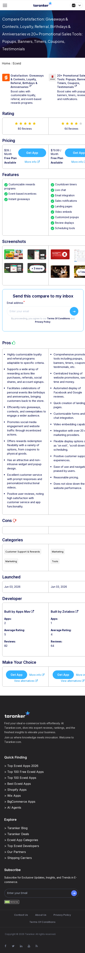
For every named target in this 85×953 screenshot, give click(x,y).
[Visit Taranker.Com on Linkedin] (21, 946)
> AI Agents (12, 807)
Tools (55, 561)
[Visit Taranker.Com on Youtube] (29, 946)
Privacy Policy (42, 322)
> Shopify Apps (15, 789)
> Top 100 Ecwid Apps (20, 778)
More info (32, 161)
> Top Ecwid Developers (21, 846)
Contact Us (21, 915)
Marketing (11, 561)
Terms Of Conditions (58, 318)
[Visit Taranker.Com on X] (13, 946)
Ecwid (17, 63)
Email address (15, 302)
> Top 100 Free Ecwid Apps (24, 772)
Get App (32, 153)
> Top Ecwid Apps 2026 (21, 766)
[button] (76, 5)
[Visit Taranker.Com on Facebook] (5, 946)
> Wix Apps (12, 795)
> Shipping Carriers (18, 858)
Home (6, 63)
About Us (40, 915)
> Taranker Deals (16, 834)
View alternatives (26, 680)
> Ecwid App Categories (21, 840)
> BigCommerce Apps (19, 801)
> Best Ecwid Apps (17, 784)
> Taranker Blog (16, 828)
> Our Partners (15, 852)
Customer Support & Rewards (22, 551)
